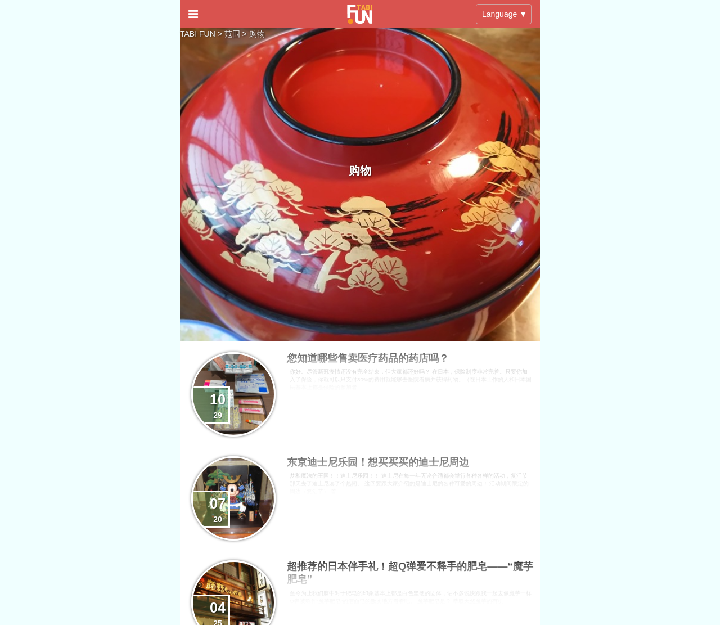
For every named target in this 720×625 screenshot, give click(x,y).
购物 (257, 33)
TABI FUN (197, 33)
